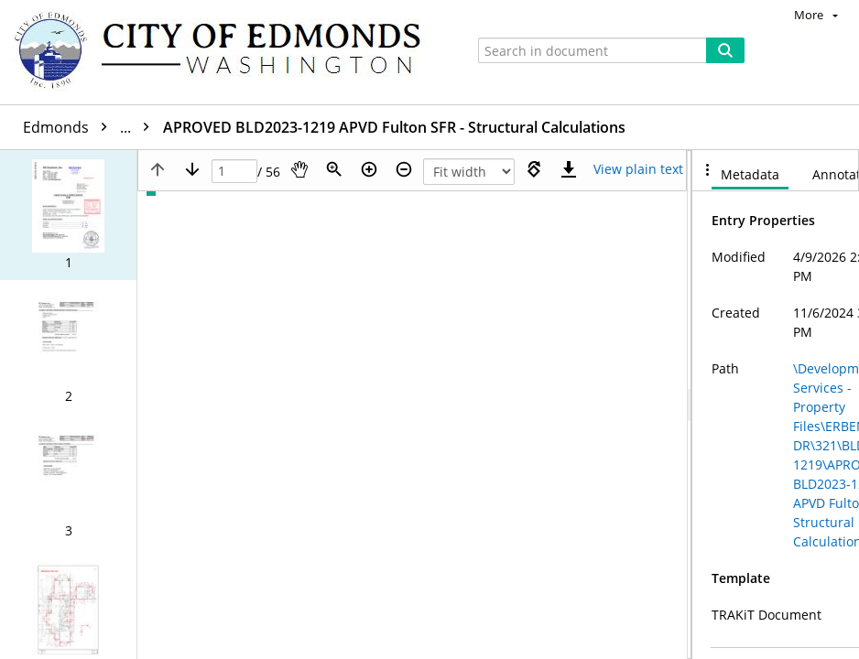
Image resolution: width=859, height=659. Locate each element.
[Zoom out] (403, 169)
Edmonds (90, 127)
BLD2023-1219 (225, 127)
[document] (775, 404)
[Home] (226, 52)
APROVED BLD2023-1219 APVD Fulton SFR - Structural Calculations (524, 127)
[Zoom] (334, 169)
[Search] (725, 50)
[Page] (234, 171)
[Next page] (192, 169)
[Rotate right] (533, 169)
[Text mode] (638, 169)
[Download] (568, 169)
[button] (68, 215)
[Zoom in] (369, 169)
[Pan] (299, 169)
